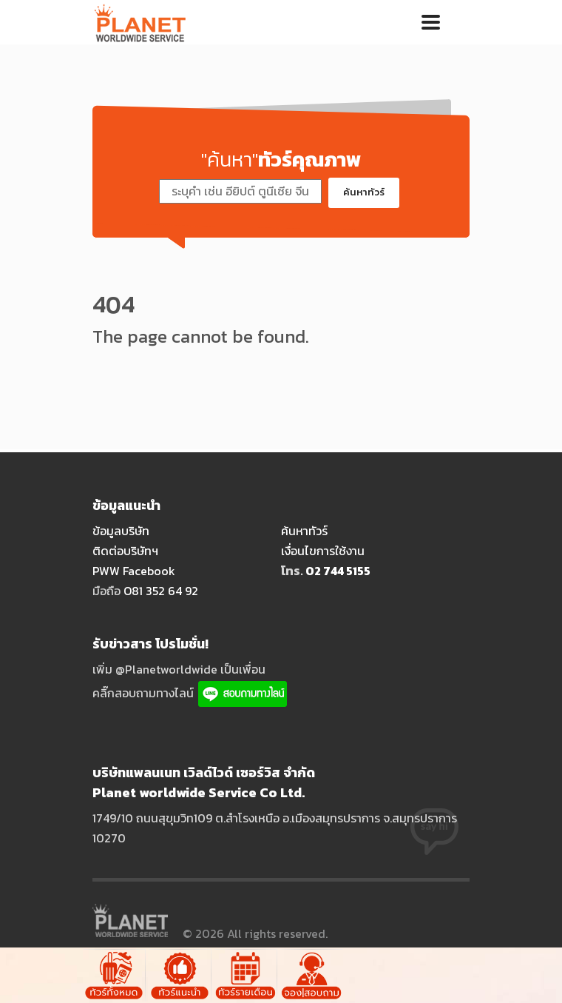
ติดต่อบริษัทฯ (125, 551)
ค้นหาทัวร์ (364, 192)
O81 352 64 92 (160, 591)
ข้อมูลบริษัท (120, 531)
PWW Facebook (133, 571)
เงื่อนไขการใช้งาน (323, 551)
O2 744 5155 (337, 571)
